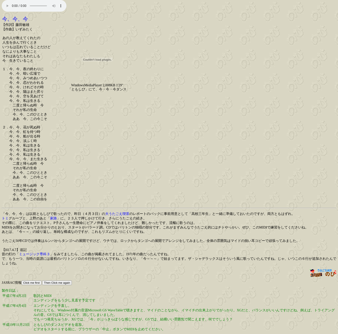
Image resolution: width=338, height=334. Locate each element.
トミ (5, 218)
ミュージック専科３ (34, 254)
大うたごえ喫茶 (117, 214)
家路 (53, 218)
